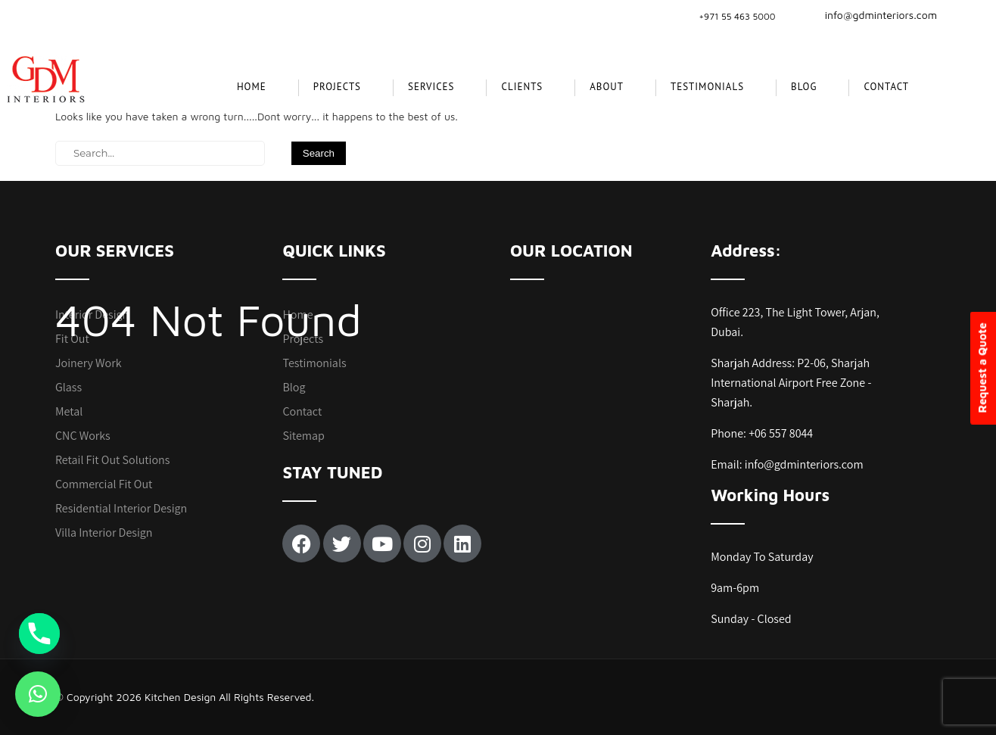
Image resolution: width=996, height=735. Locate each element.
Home (251, 86)
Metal (68, 411)
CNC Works (82, 436)
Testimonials (707, 86)
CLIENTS (522, 86)
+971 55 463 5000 (737, 16)
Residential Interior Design (121, 508)
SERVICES (431, 86)
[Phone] (39, 633)
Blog (804, 86)
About (607, 86)
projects (337, 86)
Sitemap (303, 436)
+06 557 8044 (781, 433)
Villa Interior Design (103, 532)
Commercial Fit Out (103, 484)
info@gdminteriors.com (872, 14)
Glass (68, 387)
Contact (886, 86)
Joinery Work (88, 363)
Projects (302, 339)
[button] (38, 694)
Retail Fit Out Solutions (112, 460)
